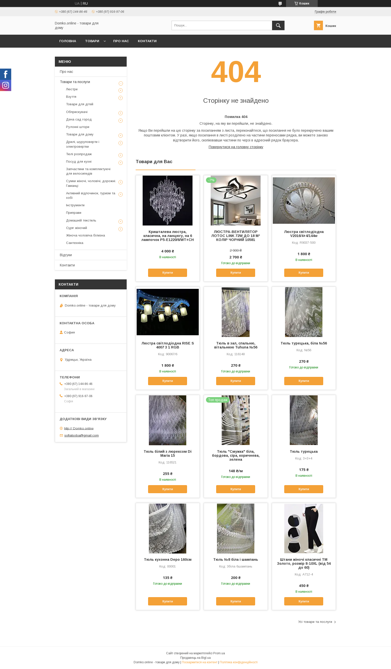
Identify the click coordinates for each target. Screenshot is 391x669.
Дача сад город (79, 119)
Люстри (72, 89)
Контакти (147, 41)
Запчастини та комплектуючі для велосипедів (88, 171)
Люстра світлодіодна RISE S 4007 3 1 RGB (167, 345)
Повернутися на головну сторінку (236, 147)
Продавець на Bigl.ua (195, 658)
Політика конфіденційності (239, 662)
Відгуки (66, 255)
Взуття (71, 97)
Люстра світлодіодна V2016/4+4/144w (304, 234)
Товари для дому (80, 134)
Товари (92, 41)
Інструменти (75, 205)
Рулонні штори (77, 127)
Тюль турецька (304, 451)
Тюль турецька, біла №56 (304, 343)
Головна (67, 41)
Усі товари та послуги (315, 622)
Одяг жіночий (76, 228)
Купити (167, 272)
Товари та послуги (75, 82)
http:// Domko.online (79, 428)
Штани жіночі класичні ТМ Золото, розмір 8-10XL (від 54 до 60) (304, 563)
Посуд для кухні (79, 161)
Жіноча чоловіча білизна (85, 235)
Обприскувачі (77, 112)
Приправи (73, 213)
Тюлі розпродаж (79, 154)
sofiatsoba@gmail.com (81, 435)
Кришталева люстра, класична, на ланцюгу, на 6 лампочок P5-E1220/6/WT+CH (167, 236)
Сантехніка (74, 243)
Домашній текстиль (81, 220)
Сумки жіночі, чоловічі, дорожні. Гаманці (91, 183)
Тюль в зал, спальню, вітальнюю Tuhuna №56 (235, 345)
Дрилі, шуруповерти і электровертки (82, 144)
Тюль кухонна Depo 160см (168, 559)
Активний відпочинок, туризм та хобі (90, 195)
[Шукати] (278, 25)
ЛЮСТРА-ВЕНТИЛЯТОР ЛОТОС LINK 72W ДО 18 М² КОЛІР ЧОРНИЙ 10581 (235, 236)
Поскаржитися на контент (199, 662)
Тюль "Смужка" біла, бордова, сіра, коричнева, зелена (236, 455)
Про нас (121, 41)
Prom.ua (219, 653)
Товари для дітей (79, 104)
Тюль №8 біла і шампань (235, 559)
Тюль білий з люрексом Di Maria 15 (168, 453)
